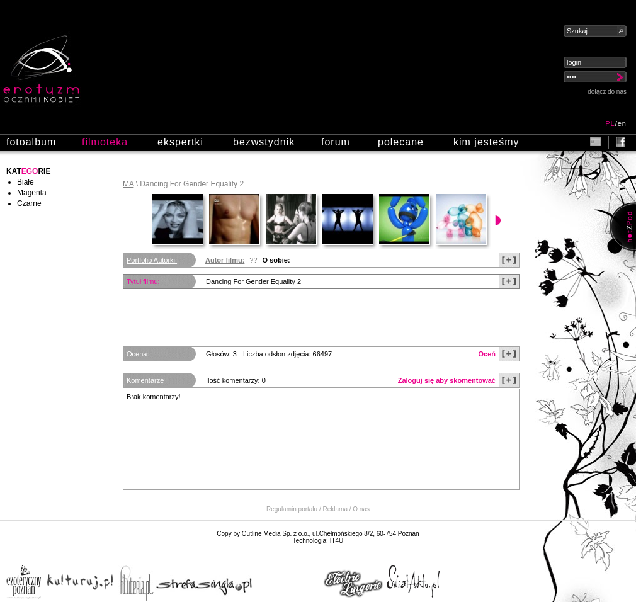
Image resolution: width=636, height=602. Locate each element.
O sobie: (276, 260)
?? (253, 260)
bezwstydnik (264, 142)
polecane (401, 142)
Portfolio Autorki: (152, 260)
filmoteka (105, 142)
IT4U (337, 540)
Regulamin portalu (291, 509)
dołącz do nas (607, 91)
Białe (25, 182)
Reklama (335, 509)
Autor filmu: (224, 260)
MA (128, 183)
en (622, 123)
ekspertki (180, 142)
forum (335, 142)
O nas (361, 509)
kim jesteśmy (486, 142)
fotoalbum (31, 142)
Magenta (32, 192)
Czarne (29, 203)
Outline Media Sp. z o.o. (275, 533)
